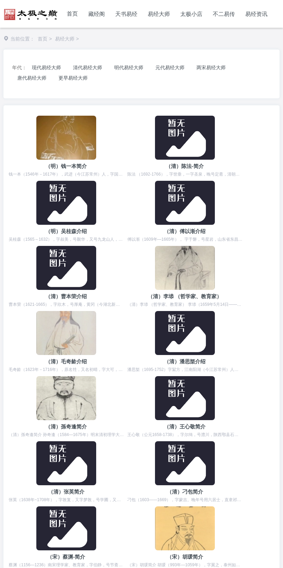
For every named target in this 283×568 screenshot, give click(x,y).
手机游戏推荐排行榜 (178, 517)
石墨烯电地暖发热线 (149, 524)
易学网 (14, 524)
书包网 (175, 511)
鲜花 (81, 517)
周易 (12, 504)
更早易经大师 (73, 78)
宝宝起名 (80, 504)
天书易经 (126, 14)
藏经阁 (96, 14)
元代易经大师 (169, 67)
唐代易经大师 (31, 78)
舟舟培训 (217, 517)
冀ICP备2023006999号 (108, 555)
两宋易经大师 (211, 67)
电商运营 (59, 517)
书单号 (64, 511)
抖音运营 (109, 524)
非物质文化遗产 (170, 504)
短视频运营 (79, 524)
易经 (30, 504)
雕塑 (240, 517)
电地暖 (220, 511)
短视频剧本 (115, 511)
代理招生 (52, 504)
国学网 (87, 511)
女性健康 (138, 517)
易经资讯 (256, 14)
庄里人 (42, 511)
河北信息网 (110, 504)
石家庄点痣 (235, 504)
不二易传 (224, 14)
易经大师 (159, 14)
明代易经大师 (128, 67)
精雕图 (137, 504)
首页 (72, 14)
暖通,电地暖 (107, 517)
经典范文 (205, 504)
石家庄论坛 (147, 511)
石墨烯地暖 (248, 511)
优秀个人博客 (44, 524)
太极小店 (191, 14)
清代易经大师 (87, 67)
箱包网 (198, 511)
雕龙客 (261, 517)
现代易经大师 (46, 67)
